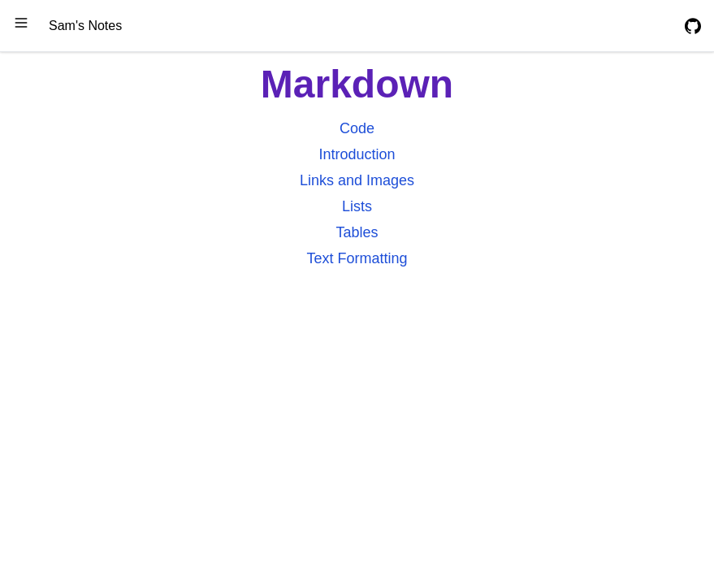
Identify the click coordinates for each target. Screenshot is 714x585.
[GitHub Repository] (693, 25)
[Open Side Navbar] (21, 23)
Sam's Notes (85, 25)
